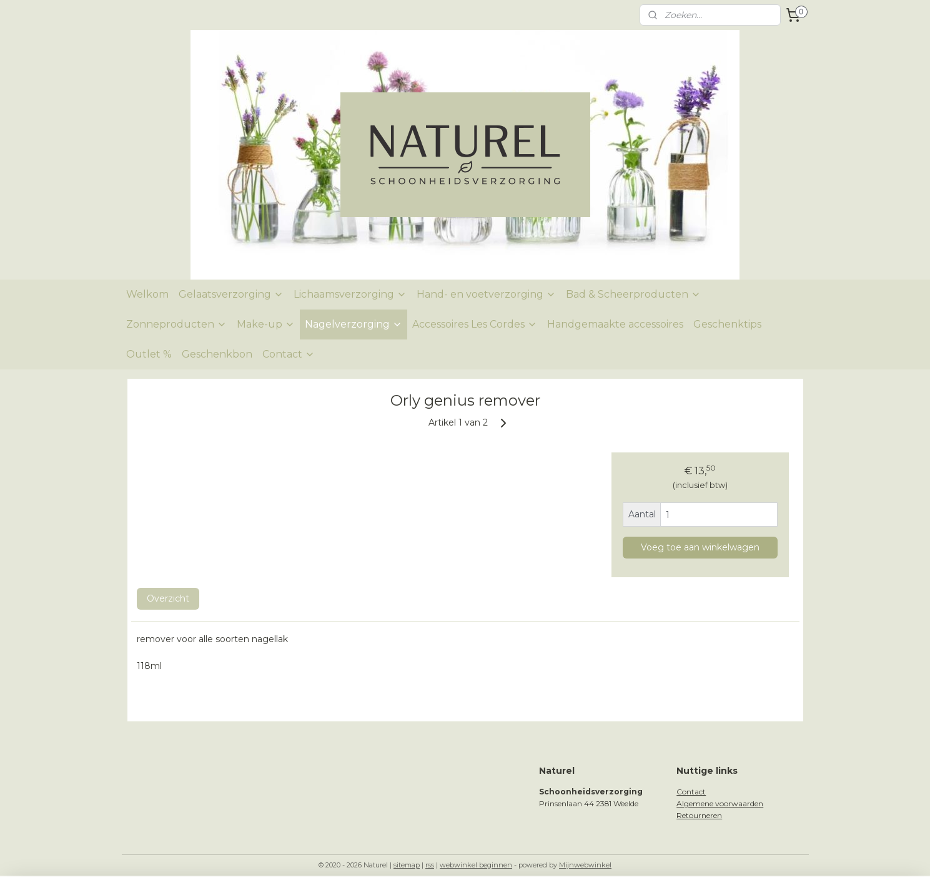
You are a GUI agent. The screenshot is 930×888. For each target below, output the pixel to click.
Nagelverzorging (353, 324)
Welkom (147, 294)
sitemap (406, 865)
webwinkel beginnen (476, 865)
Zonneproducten (176, 324)
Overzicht (167, 598)
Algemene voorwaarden (719, 803)
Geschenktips (727, 324)
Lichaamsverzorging (350, 294)
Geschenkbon (217, 354)
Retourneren (699, 815)
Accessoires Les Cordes (474, 324)
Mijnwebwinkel (585, 865)
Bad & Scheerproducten (633, 294)
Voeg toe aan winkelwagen (699, 547)
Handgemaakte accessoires (615, 324)
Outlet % (149, 354)
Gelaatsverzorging (231, 294)
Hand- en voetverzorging (486, 294)
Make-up (266, 324)
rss (429, 865)
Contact (288, 354)
